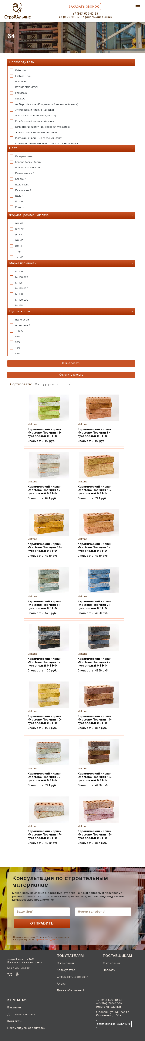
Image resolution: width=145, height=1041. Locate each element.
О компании (65, 963)
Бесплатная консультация (114, 1024)
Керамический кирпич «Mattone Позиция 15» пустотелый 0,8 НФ (95, 834)
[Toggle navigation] (138, 7)
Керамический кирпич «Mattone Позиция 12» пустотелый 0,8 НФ (95, 490)
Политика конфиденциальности (24, 962)
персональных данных (46, 940)
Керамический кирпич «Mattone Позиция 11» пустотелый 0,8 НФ (45, 433)
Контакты (14, 1021)
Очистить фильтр (71, 375)
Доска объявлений (70, 990)
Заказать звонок (84, 6)
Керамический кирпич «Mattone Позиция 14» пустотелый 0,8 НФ (95, 719)
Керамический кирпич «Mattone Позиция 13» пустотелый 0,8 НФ (45, 547)
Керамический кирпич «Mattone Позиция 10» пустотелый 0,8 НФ (45, 719)
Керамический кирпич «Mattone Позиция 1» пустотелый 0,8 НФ (95, 547)
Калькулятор (66, 970)
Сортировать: (21, 384)
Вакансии (14, 1007)
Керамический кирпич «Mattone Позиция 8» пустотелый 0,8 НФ (95, 433)
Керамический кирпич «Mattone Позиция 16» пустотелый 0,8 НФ (95, 777)
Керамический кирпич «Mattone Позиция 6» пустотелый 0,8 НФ (45, 605)
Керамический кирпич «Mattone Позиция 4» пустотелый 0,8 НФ (45, 490)
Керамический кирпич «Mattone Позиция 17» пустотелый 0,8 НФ (45, 834)
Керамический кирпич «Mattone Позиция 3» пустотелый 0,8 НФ (45, 777)
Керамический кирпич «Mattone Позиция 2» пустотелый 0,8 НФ (95, 662)
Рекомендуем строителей (26, 1028)
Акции (61, 983)
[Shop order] (52, 384)
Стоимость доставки (72, 977)
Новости (109, 970)
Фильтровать (71, 363)
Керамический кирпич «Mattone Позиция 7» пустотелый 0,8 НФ (95, 605)
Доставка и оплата (21, 1014)
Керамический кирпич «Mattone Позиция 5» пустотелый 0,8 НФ (45, 662)
